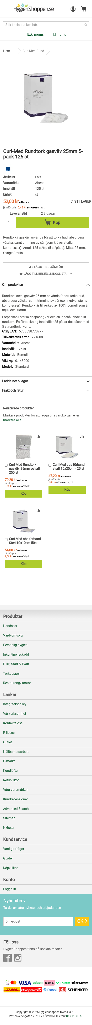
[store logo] (33, 8)
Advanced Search (16, 809)
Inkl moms (58, 35)
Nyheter (8, 828)
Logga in (9, 889)
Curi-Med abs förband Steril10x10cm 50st (25, 541)
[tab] (46, 285)
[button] (73, 9)
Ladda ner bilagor (15, 381)
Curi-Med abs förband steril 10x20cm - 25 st (69, 467)
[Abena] (7, 172)
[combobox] (46, 24)
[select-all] (12, 420)
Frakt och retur (12, 390)
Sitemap (9, 818)
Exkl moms (35, 35)
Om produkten (12, 285)
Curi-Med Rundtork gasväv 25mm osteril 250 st (24, 469)
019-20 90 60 (74, 1016)
